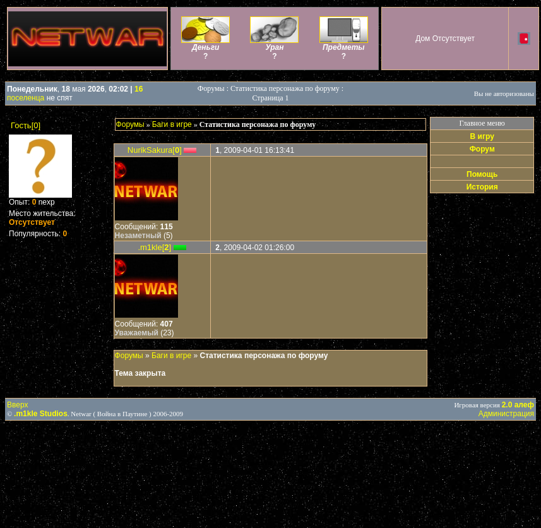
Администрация (506, 413)
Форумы (130, 124)
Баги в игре (172, 124)
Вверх (17, 404)
